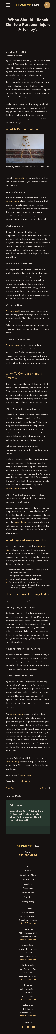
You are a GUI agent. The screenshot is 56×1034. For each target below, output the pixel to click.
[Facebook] (22, 1027)
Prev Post (10, 787)
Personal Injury (12, 762)
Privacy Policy (28, 902)
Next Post (41, 787)
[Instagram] (28, 1027)
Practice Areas (27, 880)
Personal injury (12, 345)
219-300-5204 (28, 855)
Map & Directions (28, 923)
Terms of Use (28, 893)
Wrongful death (13, 311)
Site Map (28, 897)
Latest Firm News (28, 875)
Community (28, 888)
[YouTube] (33, 1027)
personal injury (12, 119)
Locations (27, 884)
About (28, 871)
